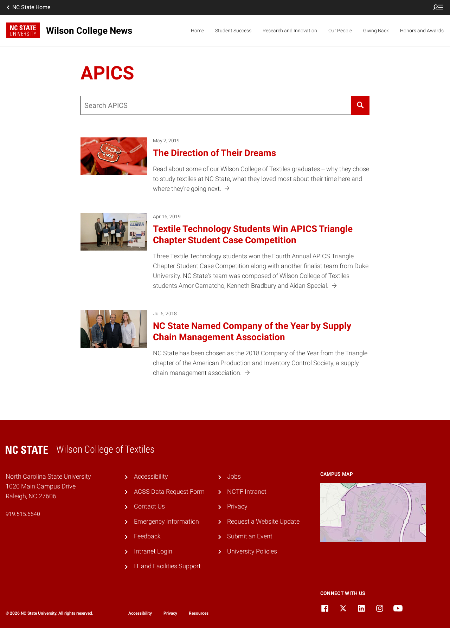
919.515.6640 (23, 514)
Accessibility (151, 476)
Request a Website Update (263, 521)
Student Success (233, 30)
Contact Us (149, 506)
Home (197, 30)
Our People (340, 30)
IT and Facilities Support (167, 566)
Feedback (147, 536)
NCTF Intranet (246, 491)
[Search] (360, 105)
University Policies (252, 551)
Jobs (234, 476)
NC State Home (27, 7)
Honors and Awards (422, 30)
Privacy (237, 506)
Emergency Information (166, 521)
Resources (198, 613)
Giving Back (376, 30)
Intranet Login (153, 551)
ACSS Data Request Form (169, 491)
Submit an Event (249, 536)
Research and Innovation (290, 30)
